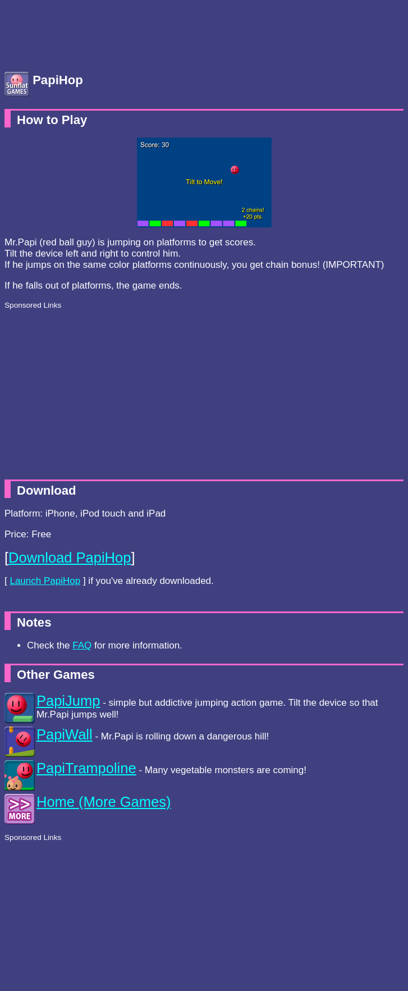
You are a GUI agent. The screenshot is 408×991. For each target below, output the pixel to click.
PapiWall (64, 734)
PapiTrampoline (86, 768)
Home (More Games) (103, 802)
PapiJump (68, 701)
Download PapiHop (69, 557)
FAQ (81, 645)
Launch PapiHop (45, 581)
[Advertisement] (94, 32)
